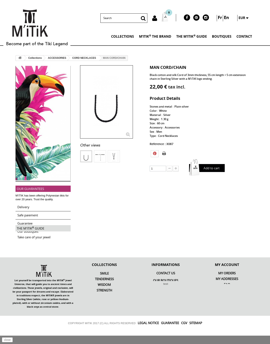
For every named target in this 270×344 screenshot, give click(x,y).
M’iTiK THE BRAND (155, 36)
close (7, 339)
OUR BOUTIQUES (165, 294)
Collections (122, 36)
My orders (227, 287)
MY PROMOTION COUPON (227, 304)
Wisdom (104, 298)
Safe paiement (27, 213)
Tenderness (104, 293)
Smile (104, 287)
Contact (244, 36)
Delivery (23, 205)
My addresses (227, 292)
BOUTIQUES (221, 36)
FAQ (227, 298)
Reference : (158, 144)
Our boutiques (27, 230)
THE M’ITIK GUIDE (191, 36)
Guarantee (24, 221)
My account (227, 278)
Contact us (165, 287)
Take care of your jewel (34, 248)
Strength (104, 304)
